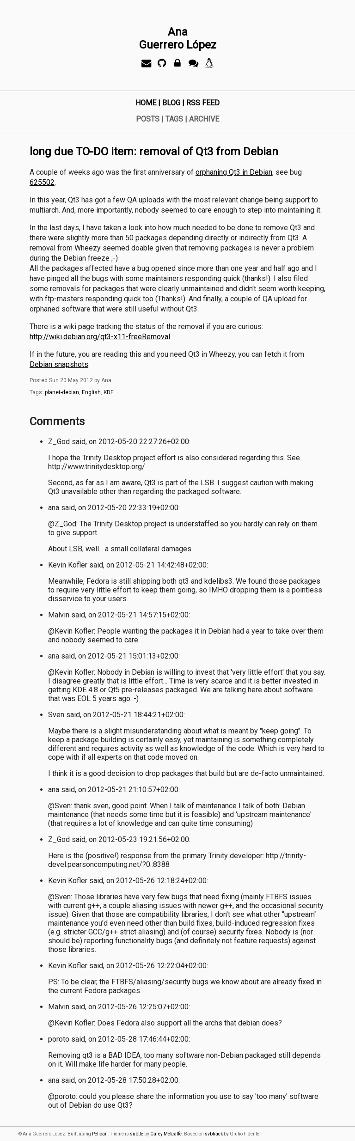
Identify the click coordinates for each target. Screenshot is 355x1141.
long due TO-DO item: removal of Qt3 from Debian (154, 151)
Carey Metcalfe (166, 1133)
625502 (42, 182)
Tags (174, 119)
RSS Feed (203, 102)
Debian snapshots (59, 364)
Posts (147, 119)
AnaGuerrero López (177, 38)
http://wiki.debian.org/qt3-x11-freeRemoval (100, 336)
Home (145, 102)
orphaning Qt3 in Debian (234, 172)
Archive (204, 119)
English (91, 392)
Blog (171, 102)
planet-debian (62, 392)
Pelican (100, 1133)
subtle (136, 1133)
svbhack (214, 1133)
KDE (109, 392)
